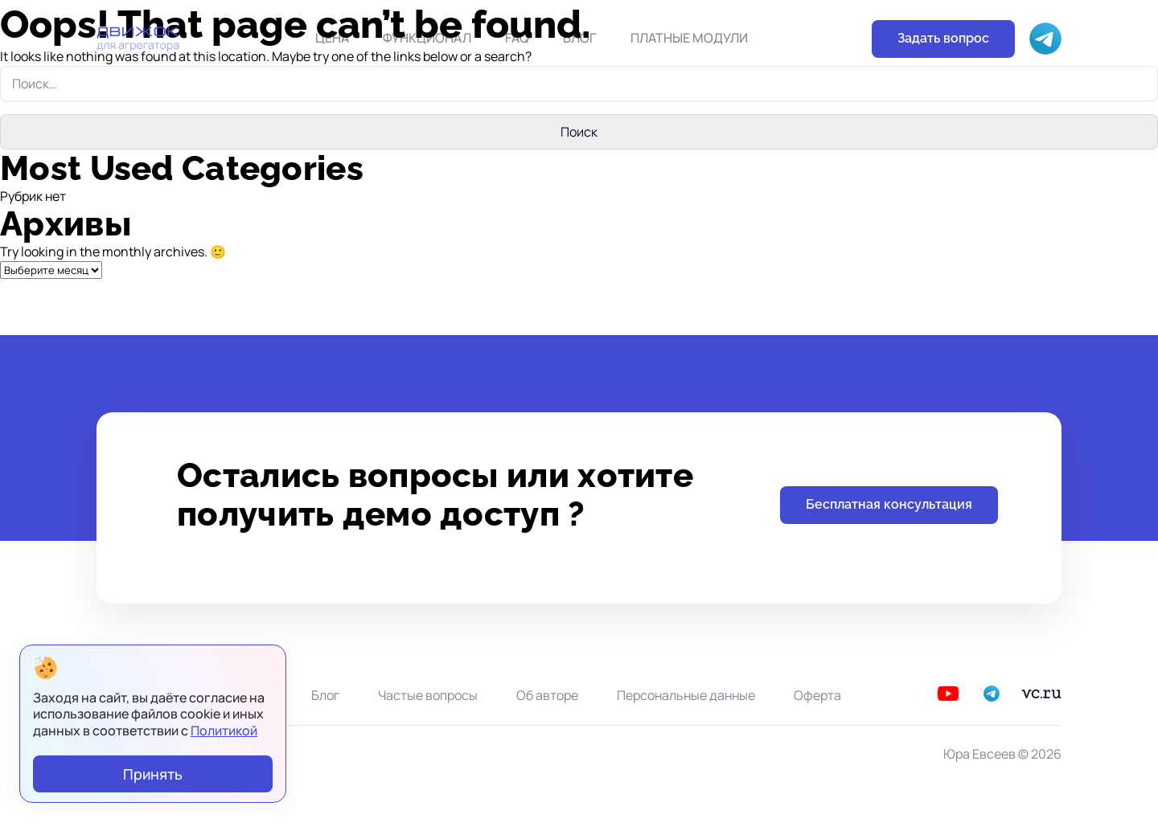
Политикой (224, 730)
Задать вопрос (943, 38)
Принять (153, 774)
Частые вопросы (428, 695)
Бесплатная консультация (889, 504)
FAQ (517, 38)
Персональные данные (686, 695)
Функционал (427, 38)
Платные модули (689, 38)
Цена (332, 38)
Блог (580, 38)
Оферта (817, 695)
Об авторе (547, 695)
